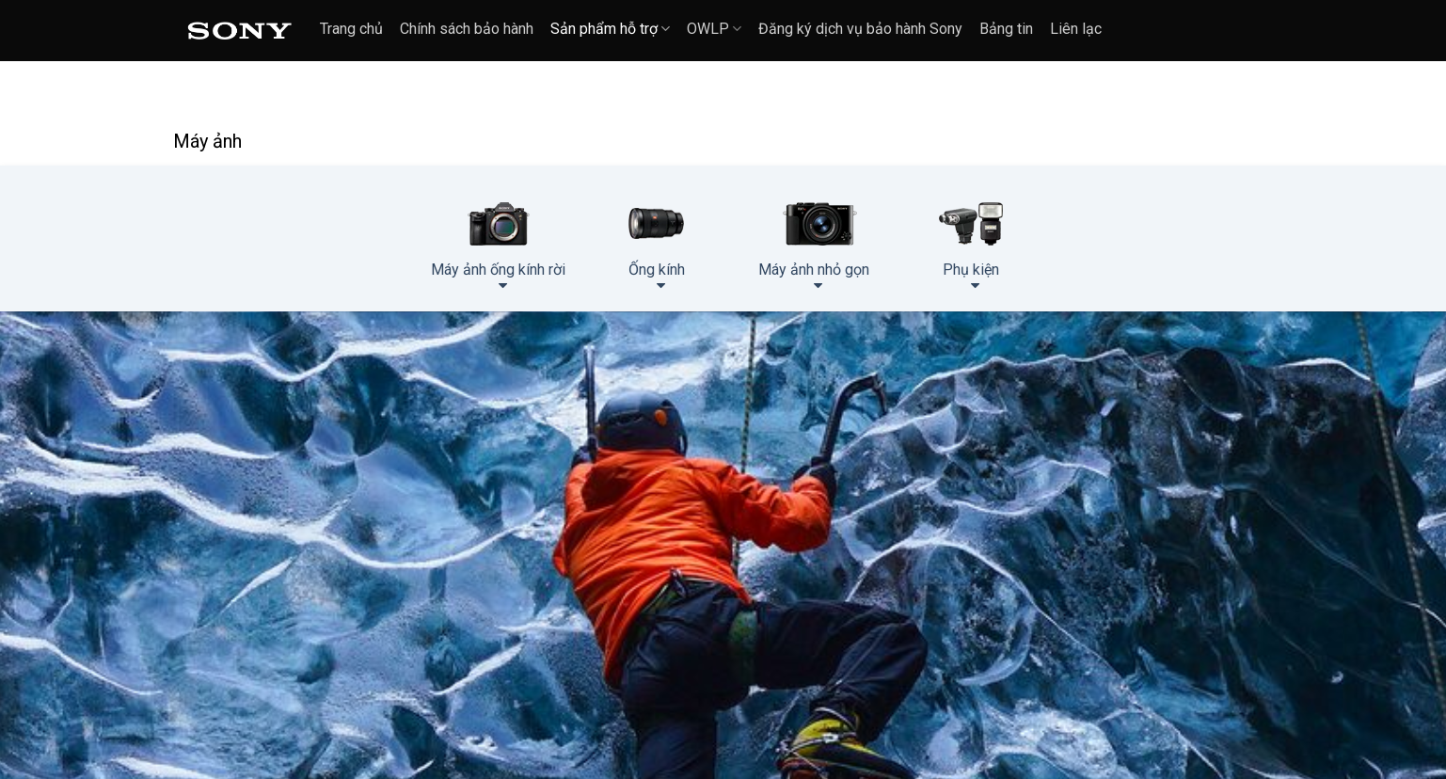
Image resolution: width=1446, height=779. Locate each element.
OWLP (714, 29)
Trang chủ (351, 29)
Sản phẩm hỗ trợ (610, 29)
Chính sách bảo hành (466, 29)
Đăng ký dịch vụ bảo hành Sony (860, 29)
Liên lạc (1076, 29)
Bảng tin (1006, 29)
